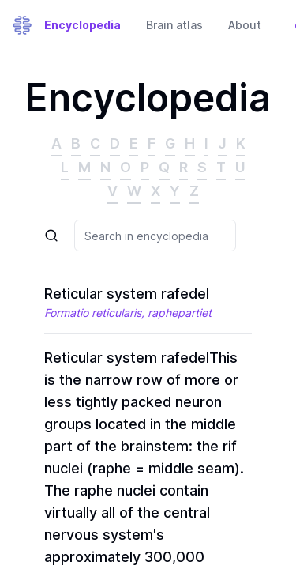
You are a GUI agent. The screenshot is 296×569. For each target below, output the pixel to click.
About (244, 25)
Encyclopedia (82, 25)
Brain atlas (174, 25)
